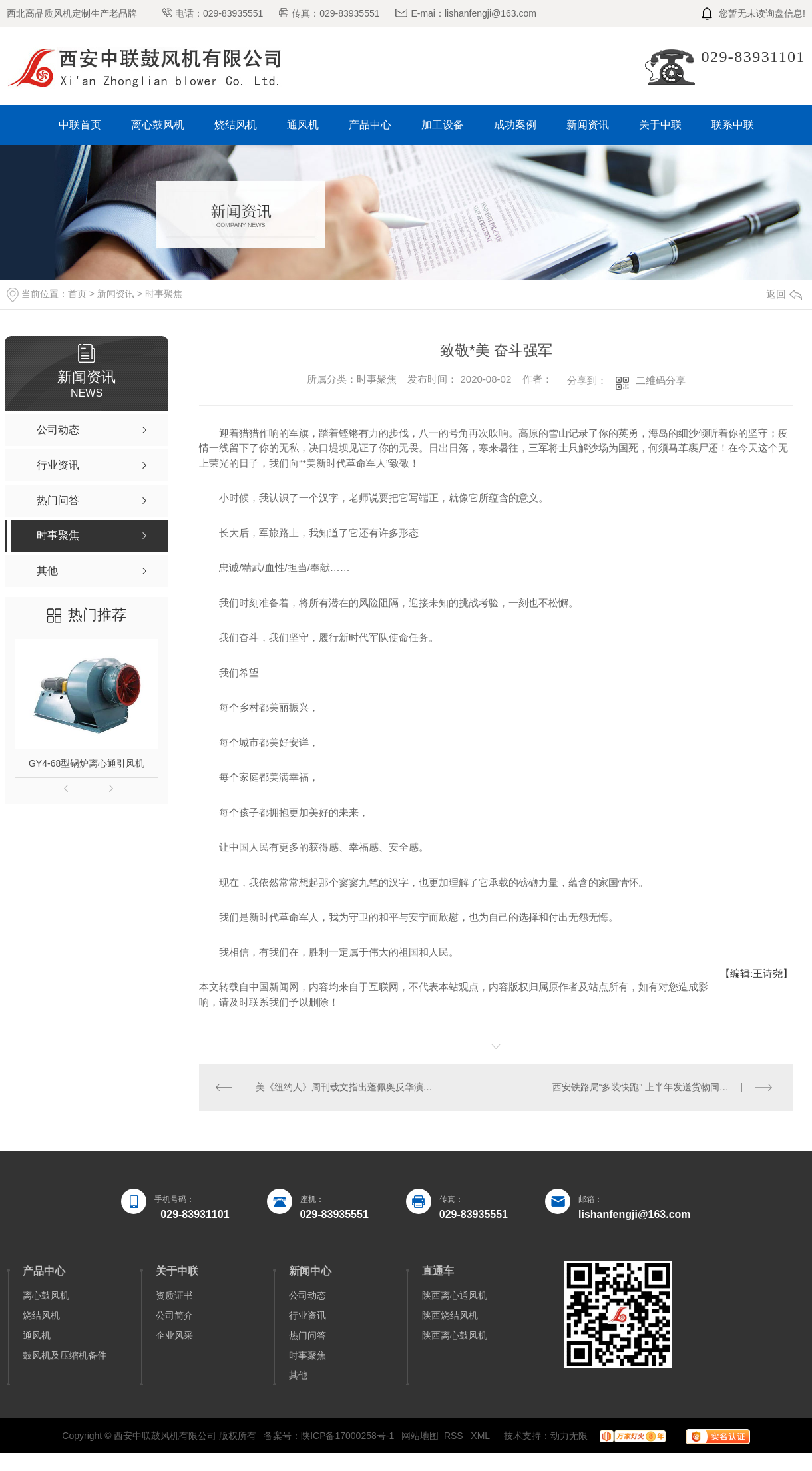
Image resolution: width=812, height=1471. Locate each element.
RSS (455, 1435)
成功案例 (515, 124)
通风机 (303, 124)
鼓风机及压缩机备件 (64, 1355)
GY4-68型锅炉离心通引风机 (86, 763)
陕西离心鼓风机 (454, 1335)
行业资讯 (307, 1315)
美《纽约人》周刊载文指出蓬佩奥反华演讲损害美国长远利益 (348, 1087)
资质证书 (174, 1295)
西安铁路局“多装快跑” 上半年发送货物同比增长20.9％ (663, 1087)
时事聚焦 (163, 293)
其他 (298, 1375)
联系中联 (732, 124)
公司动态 (307, 1295)
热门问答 (307, 1335)
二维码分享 (661, 380)
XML (481, 1435)
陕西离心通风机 (454, 1295)
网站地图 (420, 1435)
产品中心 (370, 124)
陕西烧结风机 (450, 1315)
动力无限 (569, 1435)
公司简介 (174, 1315)
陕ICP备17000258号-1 (347, 1435)
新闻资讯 (587, 124)
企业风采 (174, 1335)
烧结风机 (235, 124)
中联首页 (80, 124)
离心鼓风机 (157, 124)
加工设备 (442, 124)
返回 (784, 294)
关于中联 (660, 124)
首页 (77, 293)
